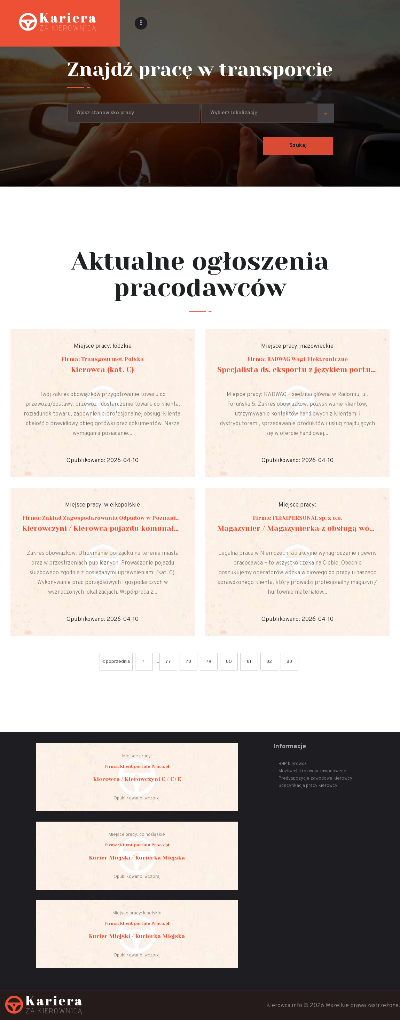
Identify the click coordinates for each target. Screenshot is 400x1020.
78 (188, 662)
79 (208, 662)
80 (229, 662)
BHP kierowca (293, 764)
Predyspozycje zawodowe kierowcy (315, 778)
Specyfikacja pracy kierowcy (308, 786)
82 (269, 662)
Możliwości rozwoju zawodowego (312, 771)
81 (249, 662)
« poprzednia (116, 662)
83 (289, 662)
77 (168, 662)
